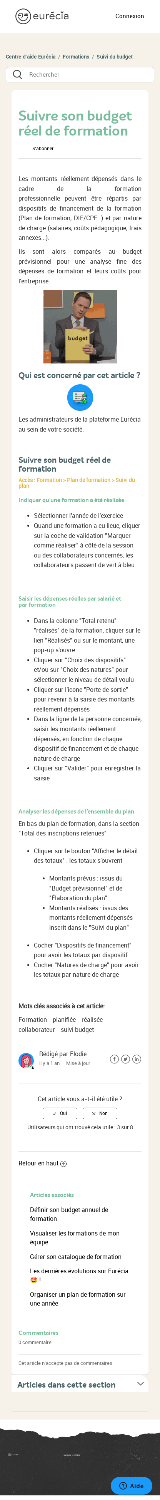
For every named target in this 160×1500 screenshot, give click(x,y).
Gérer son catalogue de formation (76, 1257)
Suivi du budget (114, 57)
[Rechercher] (80, 74)
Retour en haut (42, 1163)
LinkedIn (137, 1059)
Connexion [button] (129, 16)
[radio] (60, 1113)
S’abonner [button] (42, 148)
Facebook (114, 1059)
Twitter (125, 1059)
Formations (76, 57)
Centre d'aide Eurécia (30, 57)
